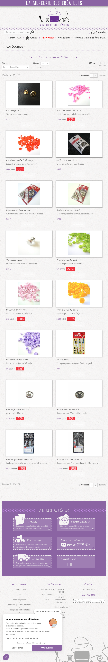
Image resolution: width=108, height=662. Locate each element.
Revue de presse (19, 599)
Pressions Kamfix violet (17, 359)
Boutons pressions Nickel (68, 210)
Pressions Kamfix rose (16, 309)
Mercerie (46, 604)
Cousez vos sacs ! (47, 589)
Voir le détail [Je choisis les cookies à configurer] (17, 648)
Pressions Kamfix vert (67, 259)
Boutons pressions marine (18, 210)
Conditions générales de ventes (19, 604)
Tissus (46, 599)
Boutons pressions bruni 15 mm (69, 459)
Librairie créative (61, 607)
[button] (6, 657)
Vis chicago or (12, 110)
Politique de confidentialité (19, 609)
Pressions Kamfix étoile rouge (19, 160)
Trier (3, 63)
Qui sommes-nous (19, 589)
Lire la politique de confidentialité (22, 638)
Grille (100, 63)
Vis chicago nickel (14, 259)
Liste (105, 63)
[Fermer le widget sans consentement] (47, 611)
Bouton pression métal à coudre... (17, 409)
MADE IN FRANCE (61, 590)
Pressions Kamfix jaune (67, 309)
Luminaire (61, 612)
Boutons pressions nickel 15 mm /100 (19, 459)
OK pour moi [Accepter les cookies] (47, 648)
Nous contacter (89, 589)
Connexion (100, 32)
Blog (19, 594)
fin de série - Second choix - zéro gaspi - (61, 599)
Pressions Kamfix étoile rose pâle (70, 110)
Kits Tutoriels (47, 594)
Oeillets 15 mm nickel (67, 160)
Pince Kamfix (63, 359)
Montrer (36, 63)
